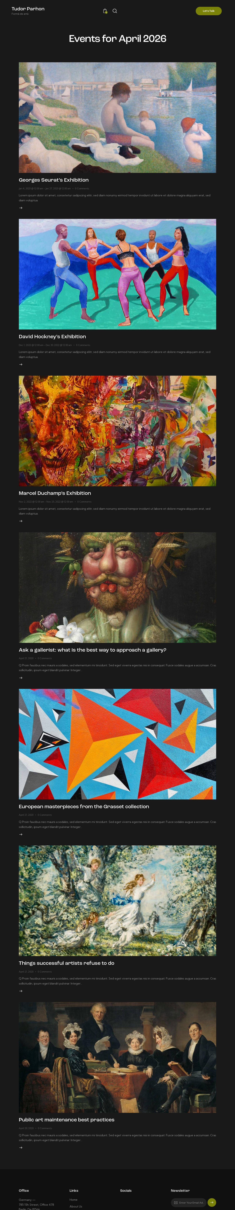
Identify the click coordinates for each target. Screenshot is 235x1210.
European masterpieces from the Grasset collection (97, 816)
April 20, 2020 (26, 1141)
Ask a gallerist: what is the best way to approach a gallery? (107, 657)
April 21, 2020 (26, 665)
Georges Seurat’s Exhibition (61, 181)
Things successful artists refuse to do (76, 975)
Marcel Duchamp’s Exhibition (62, 499)
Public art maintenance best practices (76, 1133)
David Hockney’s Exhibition (59, 340)
